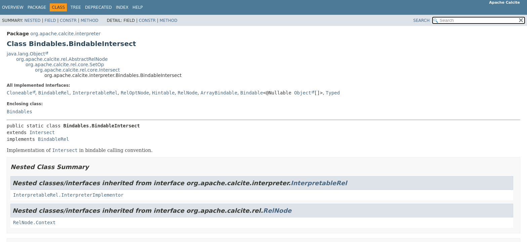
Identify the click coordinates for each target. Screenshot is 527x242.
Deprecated (98, 7)
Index (122, 7)
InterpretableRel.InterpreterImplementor (68, 195)
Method (89, 20)
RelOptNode (135, 92)
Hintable (163, 92)
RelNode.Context (34, 222)
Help (137, 7)
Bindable (251, 92)
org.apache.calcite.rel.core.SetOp (65, 64)
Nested (32, 20)
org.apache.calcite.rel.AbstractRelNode (62, 59)
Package (37, 7)
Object (302, 92)
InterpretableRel (95, 92)
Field (50, 20)
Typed (333, 92)
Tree (76, 7)
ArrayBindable (219, 92)
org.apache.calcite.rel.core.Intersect (77, 70)
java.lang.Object (26, 53)
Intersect (42, 132)
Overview (13, 7)
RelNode (188, 92)
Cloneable (19, 92)
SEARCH (421, 20)
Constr (68, 20)
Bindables (19, 111)
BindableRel (54, 92)
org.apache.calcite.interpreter (65, 33)
